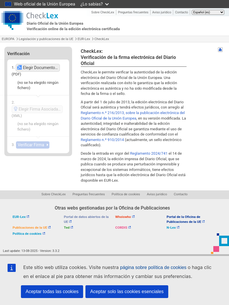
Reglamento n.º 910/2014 (102, 140)
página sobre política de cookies (153, 267)
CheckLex (101, 39)
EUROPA (8, 39)
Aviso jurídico (161, 12)
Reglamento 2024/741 (149, 153)
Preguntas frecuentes (133, 12)
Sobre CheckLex (102, 12)
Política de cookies (126, 194)
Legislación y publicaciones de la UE (46, 39)
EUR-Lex (84, 39)
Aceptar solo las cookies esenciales (127, 291)
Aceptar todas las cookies (52, 291)
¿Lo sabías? (94, 3)
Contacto (181, 12)
